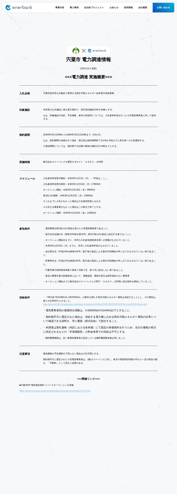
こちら (103, 178)
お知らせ (114, 7)
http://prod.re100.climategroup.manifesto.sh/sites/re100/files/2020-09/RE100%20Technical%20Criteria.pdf (95, 304)
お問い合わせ (163, 7)
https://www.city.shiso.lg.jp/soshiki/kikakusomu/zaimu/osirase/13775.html (54, 391)
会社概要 (142, 7)
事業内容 (59, 7)
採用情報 (128, 7)
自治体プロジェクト (94, 7)
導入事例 (74, 7)
